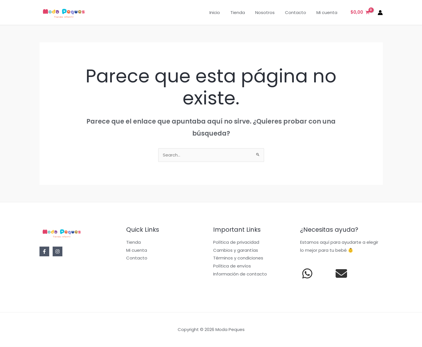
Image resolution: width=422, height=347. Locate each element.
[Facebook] (44, 252)
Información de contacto (240, 274)
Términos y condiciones (238, 258)
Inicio (222, 12)
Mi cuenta (327, 12)
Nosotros (269, 12)
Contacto (298, 12)
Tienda (243, 12)
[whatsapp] (307, 274)
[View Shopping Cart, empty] (360, 12)
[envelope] (341, 274)
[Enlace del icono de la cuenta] (380, 12)
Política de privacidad (236, 242)
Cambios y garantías (235, 250)
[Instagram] (57, 252)
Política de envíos (232, 266)
